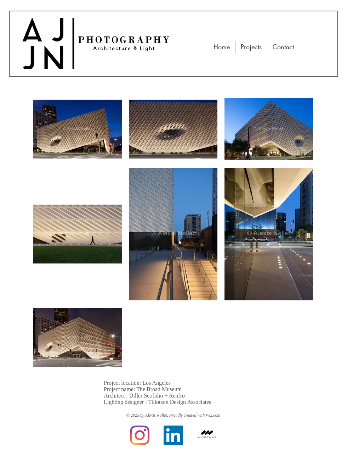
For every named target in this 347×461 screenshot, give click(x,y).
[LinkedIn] (173, 435)
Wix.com (213, 415)
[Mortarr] (207, 435)
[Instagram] (139, 435)
